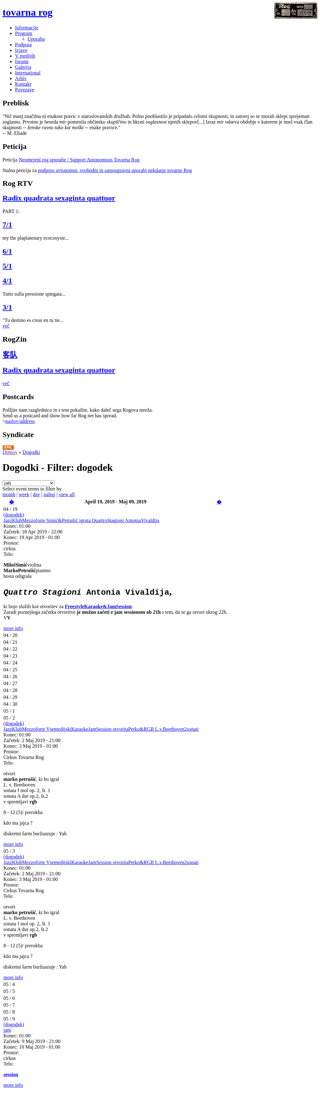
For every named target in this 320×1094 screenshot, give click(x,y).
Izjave (21, 50)
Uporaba (36, 39)
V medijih (25, 56)
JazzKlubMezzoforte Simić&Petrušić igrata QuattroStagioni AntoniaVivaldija (81, 520)
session (10, 1074)
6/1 (7, 251)
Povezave (24, 89)
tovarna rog (27, 12)
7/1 (7, 225)
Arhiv (21, 78)
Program (23, 33)
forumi (22, 61)
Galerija (23, 67)
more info (13, 628)
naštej (49, 494)
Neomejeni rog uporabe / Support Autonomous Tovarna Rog (79, 159)
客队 (10, 355)
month (8, 494)
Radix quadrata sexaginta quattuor (58, 198)
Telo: (8, 554)
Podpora (23, 44)
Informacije (26, 27)
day (36, 494)
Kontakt (23, 84)
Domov (10, 452)
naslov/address (20, 421)
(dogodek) (13, 514)
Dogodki (31, 452)
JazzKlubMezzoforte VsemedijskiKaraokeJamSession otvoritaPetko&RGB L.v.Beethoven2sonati (101, 729)
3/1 (7, 307)
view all (67, 494)
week (24, 494)
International (28, 72)
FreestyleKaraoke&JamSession (98, 606)
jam (7, 1030)
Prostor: (11, 543)
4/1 (7, 281)
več (5, 325)
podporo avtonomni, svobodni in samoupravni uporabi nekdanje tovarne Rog (115, 170)
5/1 (7, 266)
